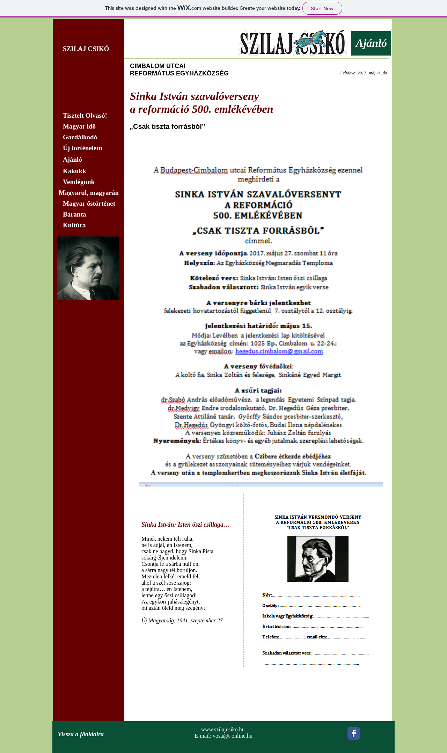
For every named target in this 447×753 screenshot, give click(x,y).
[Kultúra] (90, 225)
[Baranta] (88, 214)
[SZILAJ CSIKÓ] (88, 49)
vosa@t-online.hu (232, 736)
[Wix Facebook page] (353, 733)
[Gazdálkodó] (88, 137)
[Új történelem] (88, 148)
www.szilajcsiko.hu (222, 729)
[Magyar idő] (88, 126)
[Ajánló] (88, 159)
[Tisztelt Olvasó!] (88, 115)
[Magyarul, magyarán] (88, 192)
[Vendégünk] (88, 182)
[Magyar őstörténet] (88, 203)
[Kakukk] (88, 171)
